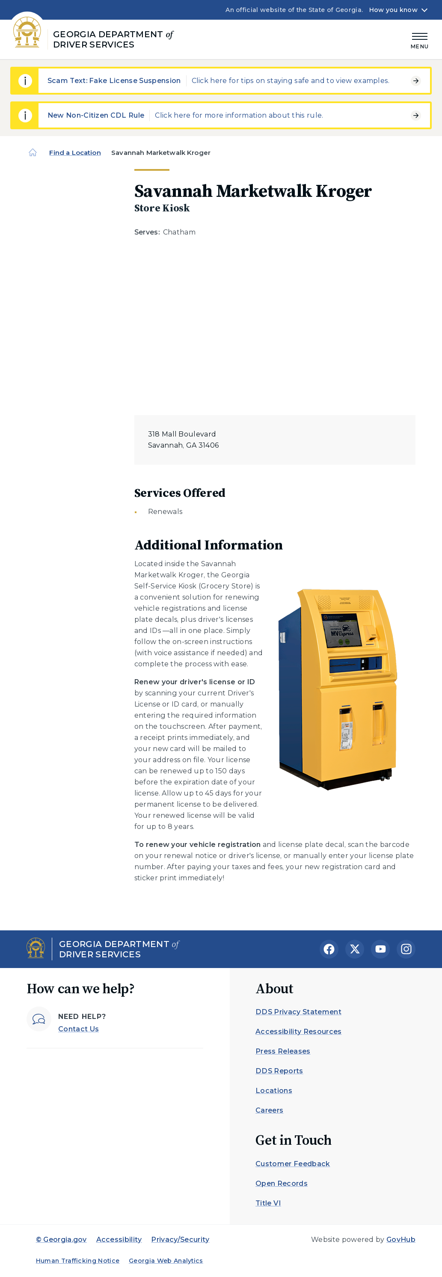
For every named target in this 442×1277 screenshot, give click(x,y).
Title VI (268, 1203)
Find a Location (75, 152)
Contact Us (78, 1029)
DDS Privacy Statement (298, 1012)
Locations (273, 1091)
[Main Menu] (420, 40)
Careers (269, 1110)
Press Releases (282, 1051)
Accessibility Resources (298, 1032)
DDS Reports (279, 1071)
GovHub (400, 1239)
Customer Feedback (292, 1164)
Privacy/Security (180, 1239)
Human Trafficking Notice (78, 1261)
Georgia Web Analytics (166, 1261)
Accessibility (119, 1239)
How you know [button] (393, 9)
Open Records (281, 1183)
